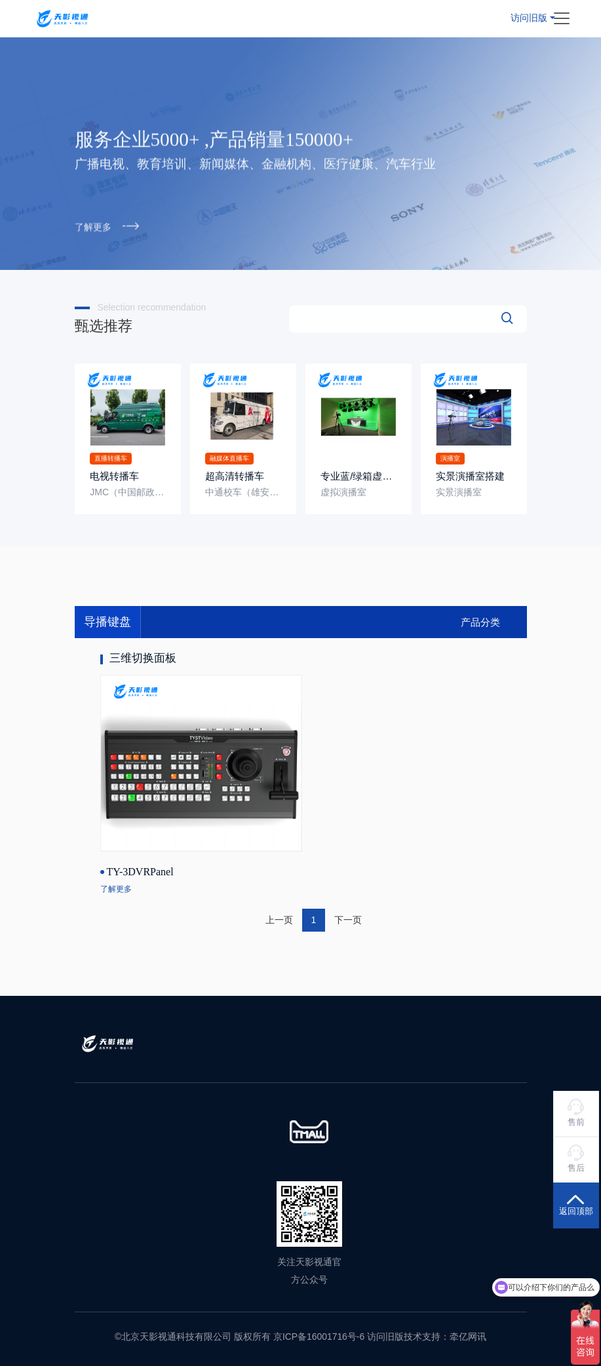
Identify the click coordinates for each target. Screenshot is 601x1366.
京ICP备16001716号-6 (318, 1336)
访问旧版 (529, 17)
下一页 (348, 919)
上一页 (279, 919)
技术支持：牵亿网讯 (445, 1336)
